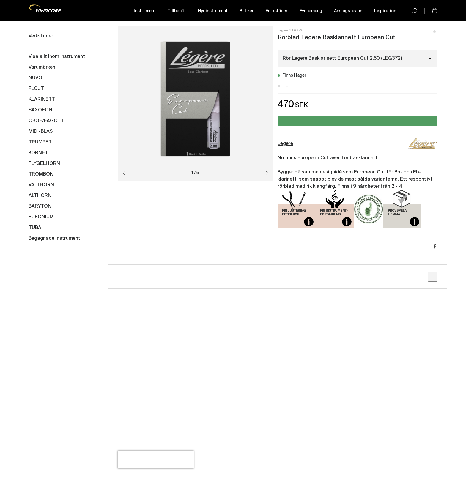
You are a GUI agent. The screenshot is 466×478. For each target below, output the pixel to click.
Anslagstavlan (348, 11)
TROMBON (41, 174)
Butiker (247, 11)
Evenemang (311, 11)
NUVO (35, 78)
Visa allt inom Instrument (57, 56)
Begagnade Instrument (54, 238)
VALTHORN (41, 185)
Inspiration (385, 11)
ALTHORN (40, 195)
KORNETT (40, 153)
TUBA (35, 227)
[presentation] (156, 459)
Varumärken (42, 67)
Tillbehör (177, 11)
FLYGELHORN (44, 163)
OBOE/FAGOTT (46, 121)
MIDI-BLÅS (41, 131)
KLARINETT (42, 99)
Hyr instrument (213, 11)
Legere (283, 30)
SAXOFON (40, 110)
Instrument (145, 11)
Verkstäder (277, 11)
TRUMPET (40, 142)
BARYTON (40, 206)
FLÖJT (36, 88)
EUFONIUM (41, 217)
